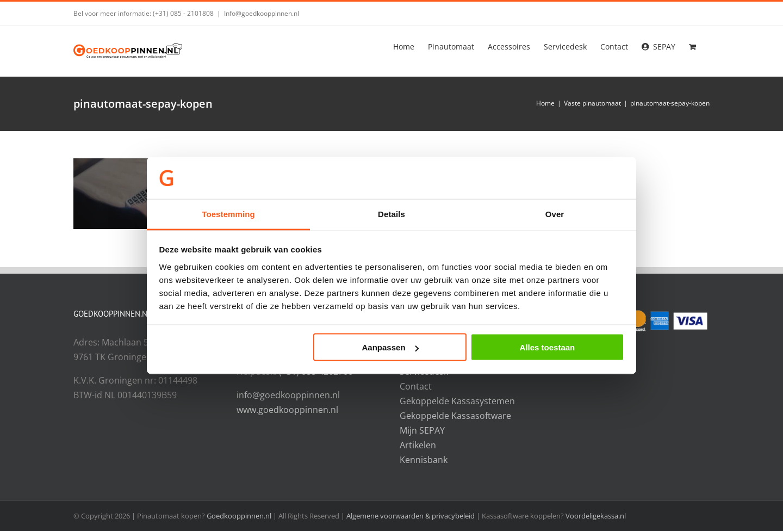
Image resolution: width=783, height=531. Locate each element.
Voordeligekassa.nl (596, 516)
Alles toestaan (547, 347)
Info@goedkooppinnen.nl (261, 13)
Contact (416, 386)
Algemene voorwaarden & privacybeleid (411, 516)
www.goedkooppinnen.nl (287, 410)
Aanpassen (390, 347)
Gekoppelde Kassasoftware (455, 416)
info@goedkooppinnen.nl (288, 395)
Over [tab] (554, 213)
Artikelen (418, 445)
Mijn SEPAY (422, 430)
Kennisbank (424, 460)
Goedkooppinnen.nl (239, 516)
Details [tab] (391, 213)
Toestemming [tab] (228, 213)
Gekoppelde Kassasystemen (457, 401)
